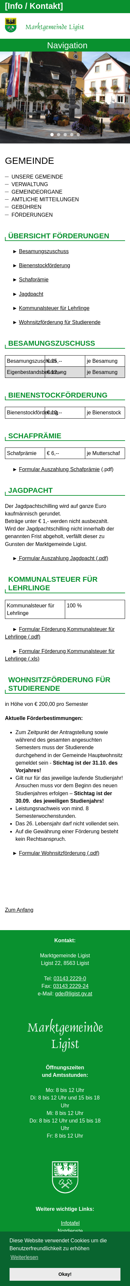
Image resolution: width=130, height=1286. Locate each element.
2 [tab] (60, 136)
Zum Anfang (19, 910)
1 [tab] (53, 136)
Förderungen (32, 215)
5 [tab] (80, 136)
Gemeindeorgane (37, 192)
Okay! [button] (65, 1274)
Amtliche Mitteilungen (45, 199)
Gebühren (26, 207)
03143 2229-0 (70, 978)
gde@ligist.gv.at (73, 993)
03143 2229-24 (71, 986)
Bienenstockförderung (44, 265)
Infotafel (70, 1223)
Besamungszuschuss (44, 251)
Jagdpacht (31, 294)
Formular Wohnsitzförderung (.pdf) (59, 853)
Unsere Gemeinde (37, 177)
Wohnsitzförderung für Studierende (60, 322)
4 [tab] (73, 136)
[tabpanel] (65, 97)
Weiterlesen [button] (24, 1257)
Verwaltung (30, 184)
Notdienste (70, 1231)
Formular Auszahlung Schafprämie (59, 469)
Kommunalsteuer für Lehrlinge (54, 308)
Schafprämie (34, 279)
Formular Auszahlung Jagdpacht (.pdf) (62, 558)
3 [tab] (67, 136)
